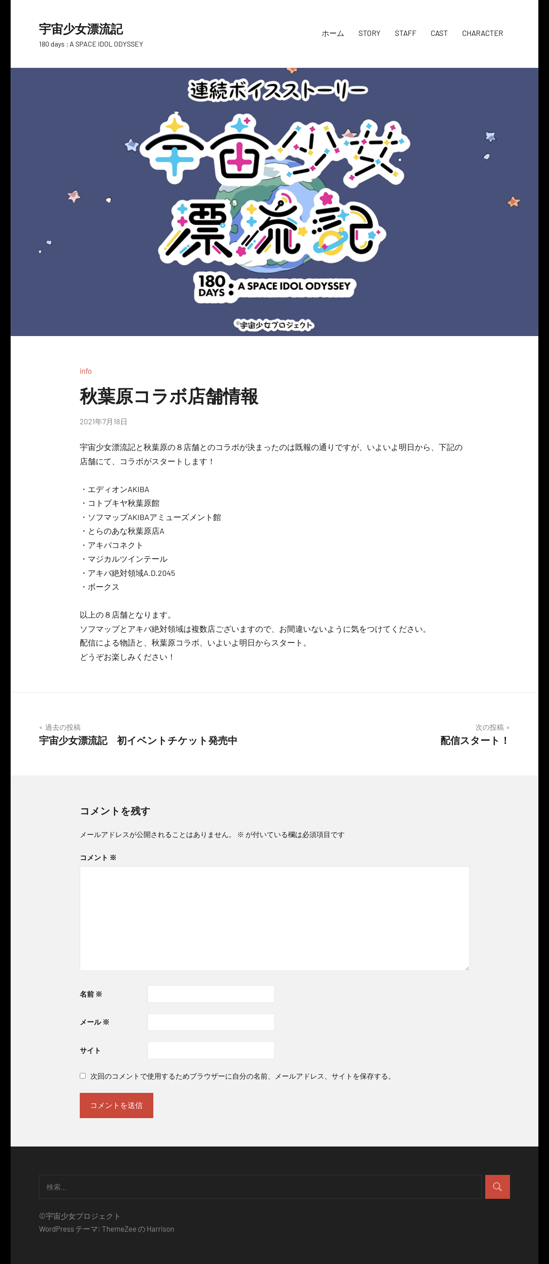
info (86, 370)
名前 (91, 994)
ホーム (333, 32)
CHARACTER (482, 32)
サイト (90, 1050)
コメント (98, 857)
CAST (439, 32)
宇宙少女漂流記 (88, 27)
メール (94, 1021)
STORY (369, 32)
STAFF (406, 32)
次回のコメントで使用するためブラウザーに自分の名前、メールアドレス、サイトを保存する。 (242, 1076)
